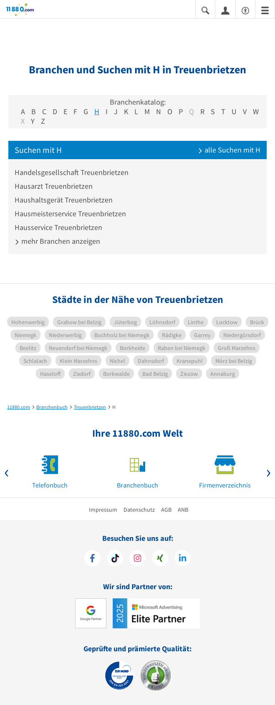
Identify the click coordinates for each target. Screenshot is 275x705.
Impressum (103, 509)
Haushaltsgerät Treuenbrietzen (64, 200)
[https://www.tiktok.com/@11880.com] (115, 559)
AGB (166, 509)
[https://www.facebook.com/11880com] (92, 559)
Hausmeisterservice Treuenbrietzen (70, 213)
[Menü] (265, 9)
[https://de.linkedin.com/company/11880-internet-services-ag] (182, 559)
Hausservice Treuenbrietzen (58, 227)
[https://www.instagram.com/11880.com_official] (137, 559)
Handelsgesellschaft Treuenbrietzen (72, 172)
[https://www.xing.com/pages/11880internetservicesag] (160, 559)
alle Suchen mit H (229, 150)
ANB (183, 509)
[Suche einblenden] (205, 9)
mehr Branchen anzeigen (57, 241)
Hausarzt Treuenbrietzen (54, 186)
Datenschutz (139, 509)
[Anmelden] (225, 10)
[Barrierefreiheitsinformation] (245, 9)
